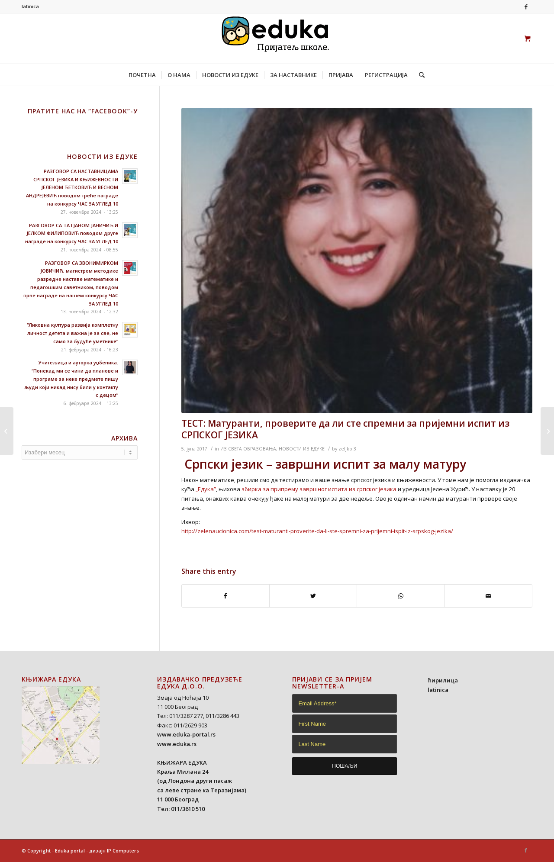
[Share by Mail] (488, 596)
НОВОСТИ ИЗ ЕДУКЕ (302, 449)
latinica (30, 6)
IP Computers (123, 850)
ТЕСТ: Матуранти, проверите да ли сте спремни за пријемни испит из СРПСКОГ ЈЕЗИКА (345, 429)
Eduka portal (70, 850)
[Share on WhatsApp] (400, 596)
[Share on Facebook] (225, 596)
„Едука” (206, 489)
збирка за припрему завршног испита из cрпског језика (319, 489)
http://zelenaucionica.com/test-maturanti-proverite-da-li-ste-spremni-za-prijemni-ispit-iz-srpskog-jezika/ (317, 531)
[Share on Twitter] (313, 596)
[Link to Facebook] (525, 6)
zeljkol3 (347, 449)
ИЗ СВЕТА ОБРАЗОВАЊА (248, 449)
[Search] (419, 75)
